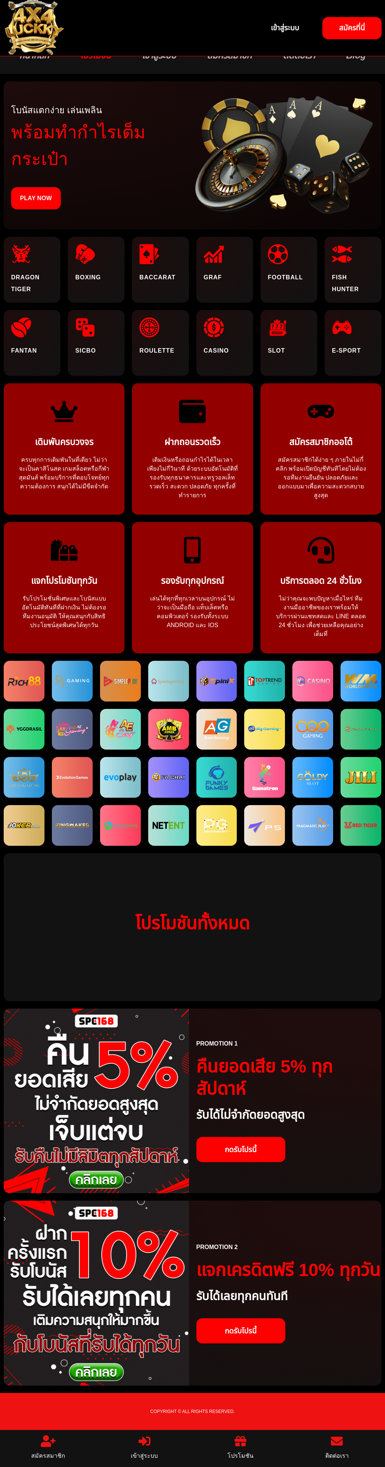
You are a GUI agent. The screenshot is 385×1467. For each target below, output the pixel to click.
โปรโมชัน (240, 1447)
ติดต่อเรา (337, 1447)
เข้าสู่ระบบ (144, 1447)
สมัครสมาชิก (48, 1447)
